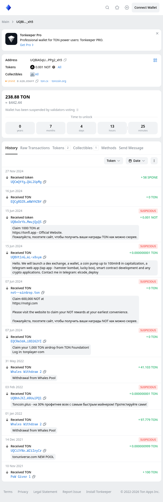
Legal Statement (45, 492)
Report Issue (72, 492)
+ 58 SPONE (149, 177)
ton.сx (44, 81)
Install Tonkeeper (98, 492)
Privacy (23, 492)
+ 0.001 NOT (149, 217)
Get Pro (27, 45)
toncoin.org (59, 81)
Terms (8, 492)
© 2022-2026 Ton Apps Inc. (140, 492)
